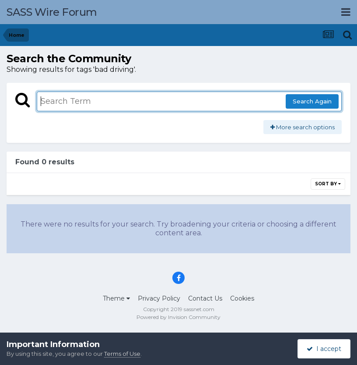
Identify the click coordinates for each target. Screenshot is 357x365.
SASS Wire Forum (52, 12)
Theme (116, 298)
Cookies (242, 298)
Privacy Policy (159, 298)
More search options (302, 127)
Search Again (312, 101)
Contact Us (205, 298)
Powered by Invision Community (178, 317)
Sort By (328, 184)
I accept (324, 349)
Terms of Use (122, 353)
